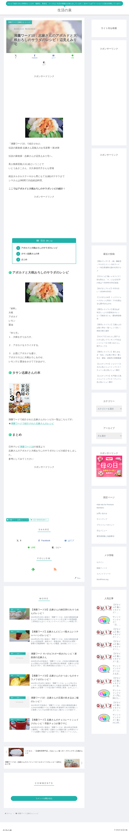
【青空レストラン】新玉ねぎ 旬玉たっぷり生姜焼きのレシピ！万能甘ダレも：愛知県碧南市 (109, 314)
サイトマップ (102, 519)
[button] (69, 56)
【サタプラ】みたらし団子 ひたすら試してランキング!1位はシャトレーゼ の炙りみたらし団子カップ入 (109, 341)
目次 (43, 233)
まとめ (25, 253)
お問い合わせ (102, 513)
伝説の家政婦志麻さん (39, 514)
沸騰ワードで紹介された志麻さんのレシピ (32, 417)
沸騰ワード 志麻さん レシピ (17, 514)
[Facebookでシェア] (31, 56)
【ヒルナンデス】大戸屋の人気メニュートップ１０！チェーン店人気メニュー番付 (109, 379)
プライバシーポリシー (105, 525)
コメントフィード (104, 574)
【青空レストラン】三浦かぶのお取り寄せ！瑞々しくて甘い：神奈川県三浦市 (109, 328)
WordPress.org (102, 579)
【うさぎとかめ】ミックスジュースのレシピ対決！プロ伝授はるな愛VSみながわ (109, 300)
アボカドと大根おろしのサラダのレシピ (40, 241)
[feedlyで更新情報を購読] (41, 563)
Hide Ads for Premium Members (105, 506)
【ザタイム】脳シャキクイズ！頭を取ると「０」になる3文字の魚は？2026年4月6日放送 (109, 279)
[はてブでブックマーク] (44, 56)
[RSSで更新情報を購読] (47, 563)
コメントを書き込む (44, 796)
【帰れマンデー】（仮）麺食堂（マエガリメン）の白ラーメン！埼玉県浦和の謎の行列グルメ (109, 266)
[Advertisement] (44, 89)
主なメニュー (102, 531)
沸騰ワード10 (27, 440)
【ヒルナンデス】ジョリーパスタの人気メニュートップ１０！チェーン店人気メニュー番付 (109, 367)
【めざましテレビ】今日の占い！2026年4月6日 (108, 290)
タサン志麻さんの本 (31, 247)
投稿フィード (102, 568)
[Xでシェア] (19, 56)
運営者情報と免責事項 (105, 536)
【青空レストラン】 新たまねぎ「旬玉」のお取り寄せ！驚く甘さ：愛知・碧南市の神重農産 (109, 355)
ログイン (100, 562)
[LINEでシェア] (57, 56)
